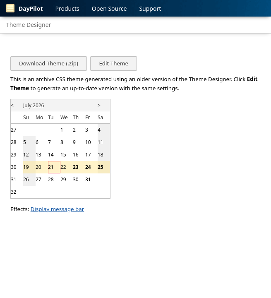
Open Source (109, 8)
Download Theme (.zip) (48, 63)
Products (67, 8)
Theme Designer (28, 25)
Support (150, 8)
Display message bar (57, 209)
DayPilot (24, 8)
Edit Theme (113, 63)
